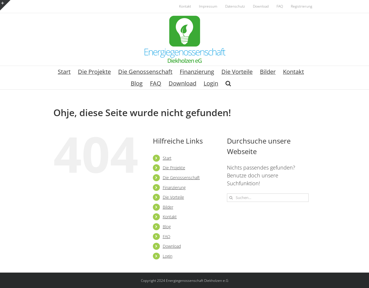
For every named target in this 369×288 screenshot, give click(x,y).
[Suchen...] (268, 197)
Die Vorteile (173, 197)
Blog (167, 226)
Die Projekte (174, 167)
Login (167, 256)
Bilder (168, 207)
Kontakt (170, 216)
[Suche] (231, 197)
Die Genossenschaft (181, 177)
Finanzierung (174, 187)
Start (167, 158)
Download (172, 246)
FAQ (166, 236)
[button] (228, 83)
